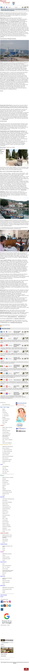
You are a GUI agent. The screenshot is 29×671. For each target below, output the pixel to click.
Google (2, 644)
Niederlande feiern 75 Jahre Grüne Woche (17, 393)
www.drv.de (5, 119)
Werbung (14, 663)
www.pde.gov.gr (4, 22)
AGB (18, 662)
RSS (1, 662)
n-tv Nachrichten (5, 642)
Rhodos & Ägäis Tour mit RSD (17, 332)
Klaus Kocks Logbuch (16, 351)
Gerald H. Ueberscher (19, 318)
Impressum (26, 662)
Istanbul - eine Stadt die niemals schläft (17, 358)
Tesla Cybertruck (17, 379)
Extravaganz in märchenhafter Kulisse (17, 366)
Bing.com (3, 646)
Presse (8, 662)
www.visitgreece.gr (12, 316)
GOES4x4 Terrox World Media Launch (17, 345)
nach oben (26, 669)
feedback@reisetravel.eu (16, 322)
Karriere (11, 662)
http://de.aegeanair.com (5, 312)
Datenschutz (21, 662)
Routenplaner (3, 655)
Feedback (4, 662)
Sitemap (15, 662)
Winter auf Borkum (16, 338)
